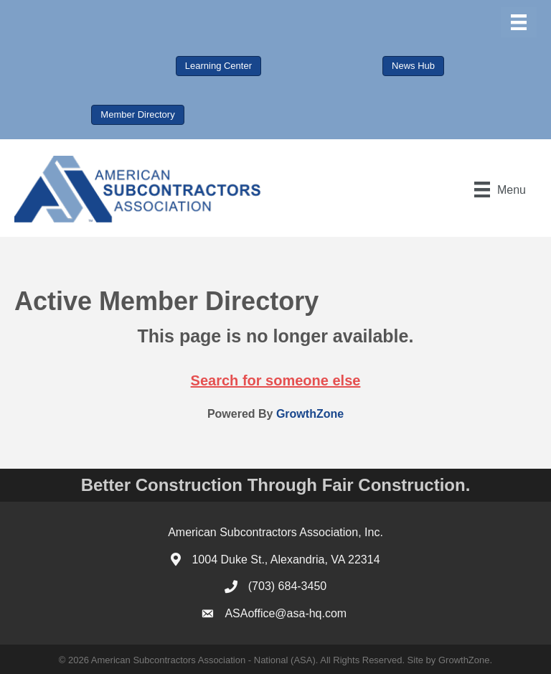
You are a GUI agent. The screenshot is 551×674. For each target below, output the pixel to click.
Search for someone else (276, 380)
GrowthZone (310, 414)
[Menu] (519, 22)
